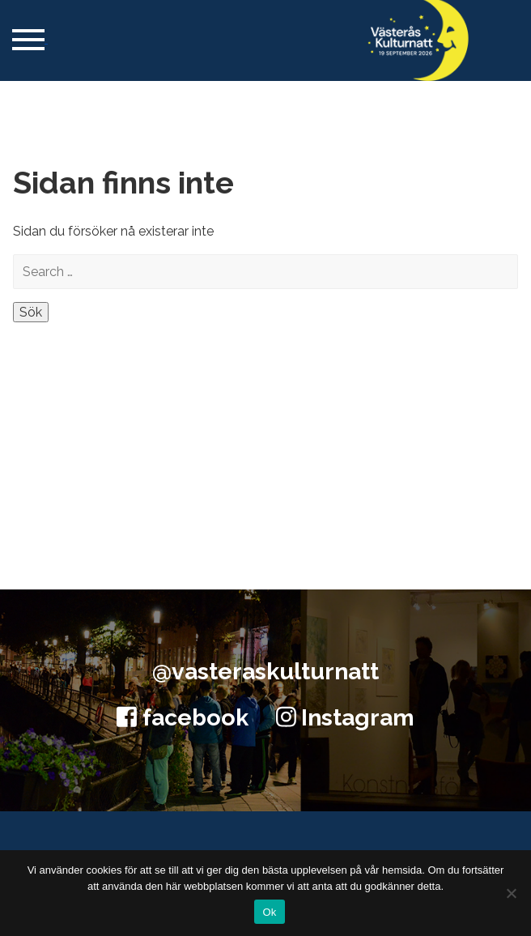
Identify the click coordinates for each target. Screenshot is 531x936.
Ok (269, 912)
